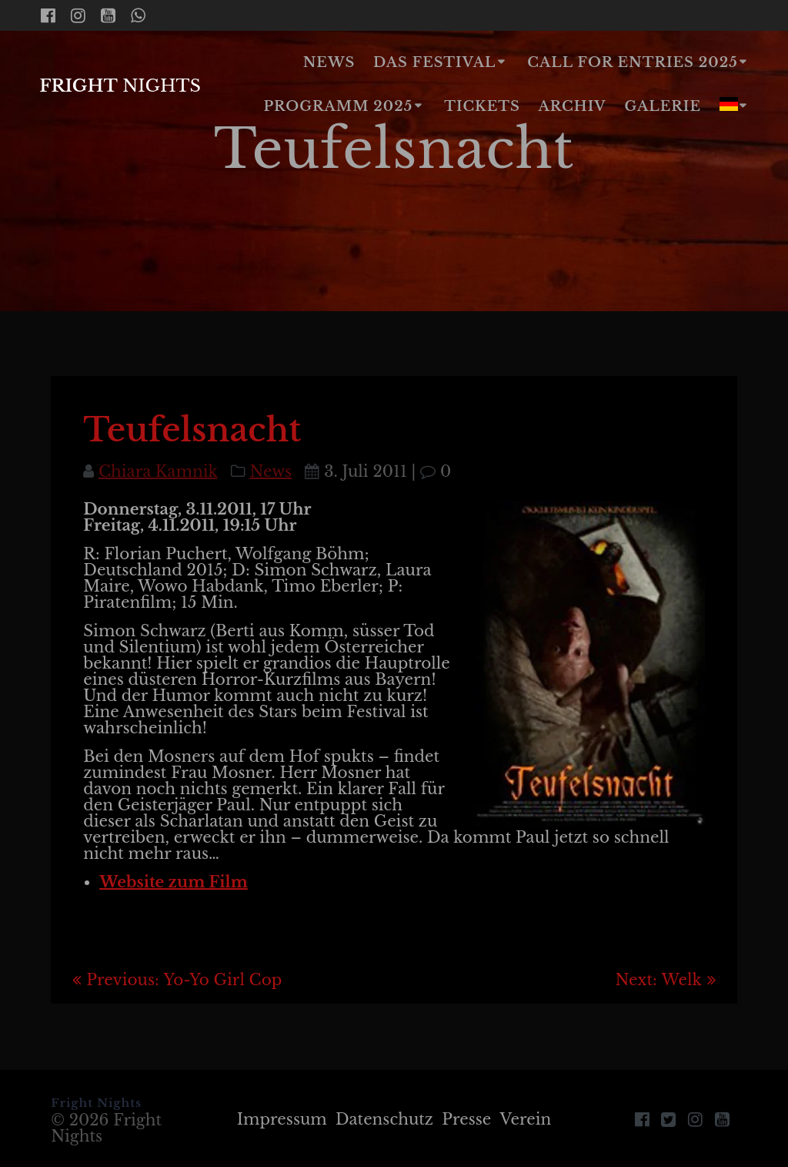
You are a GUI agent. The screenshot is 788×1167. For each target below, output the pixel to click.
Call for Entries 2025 (632, 62)
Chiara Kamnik (158, 471)
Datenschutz (384, 1119)
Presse (466, 1119)
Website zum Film (173, 882)
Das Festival (434, 62)
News (329, 62)
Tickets (482, 106)
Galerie (663, 106)
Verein (526, 1119)
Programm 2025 (337, 106)
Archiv (572, 106)
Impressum (282, 1119)
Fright (120, 85)
